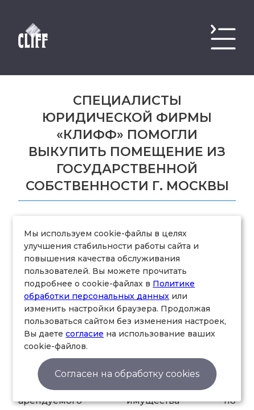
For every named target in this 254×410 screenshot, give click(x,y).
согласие (84, 334)
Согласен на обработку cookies (127, 373)
